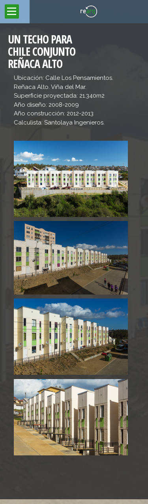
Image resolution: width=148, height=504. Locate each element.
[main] (74, 261)
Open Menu (12, 11)
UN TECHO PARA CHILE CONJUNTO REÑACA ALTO (41, 51)
